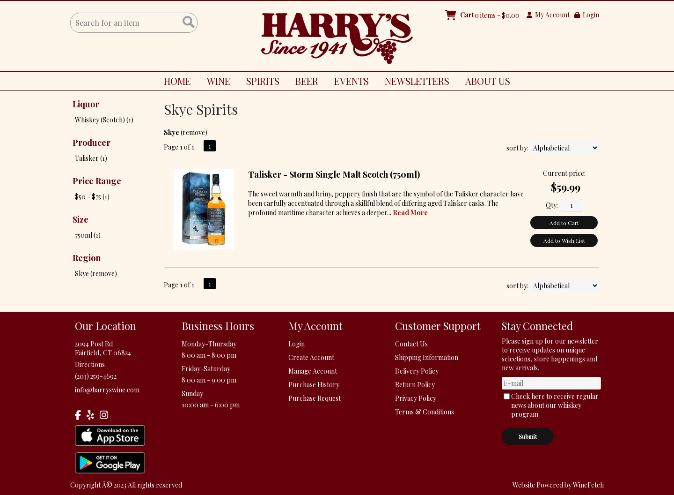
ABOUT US (484, 82)
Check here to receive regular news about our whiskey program (555, 405)
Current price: (564, 173)
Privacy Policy (415, 398)
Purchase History (313, 384)
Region (87, 257)
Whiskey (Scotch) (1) (104, 119)
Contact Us (411, 343)
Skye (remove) (96, 273)
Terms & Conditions (424, 411)
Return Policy (415, 384)
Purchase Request (314, 398)
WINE (215, 82)
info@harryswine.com (107, 389)
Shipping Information (426, 357)
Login (586, 14)
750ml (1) (88, 235)
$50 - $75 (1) (92, 196)
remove (194, 132)
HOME (177, 81)
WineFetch (588, 484)
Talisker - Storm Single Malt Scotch (334, 174)
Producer (91, 142)
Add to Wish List (564, 240)
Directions (90, 364)
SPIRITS (259, 82)
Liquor (86, 104)
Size (80, 219)
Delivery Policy (417, 371)
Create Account (311, 357)
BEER (303, 82)
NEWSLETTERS (417, 81)
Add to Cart (564, 222)
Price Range (97, 181)
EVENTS (351, 81)
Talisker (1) (91, 158)
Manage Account (312, 371)
